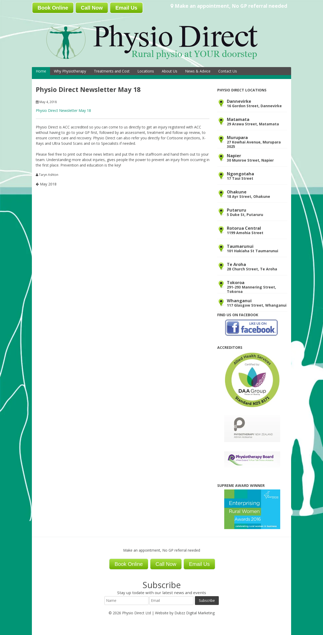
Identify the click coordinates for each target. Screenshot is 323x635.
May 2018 (46, 184)
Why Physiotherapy (70, 71)
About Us (169, 71)
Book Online (53, 8)
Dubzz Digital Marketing (194, 612)
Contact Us (227, 71)
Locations (145, 71)
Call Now (92, 8)
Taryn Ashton (48, 175)
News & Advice (197, 71)
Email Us (126, 8)
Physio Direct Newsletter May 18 (63, 110)
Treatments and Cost (112, 71)
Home (41, 71)
